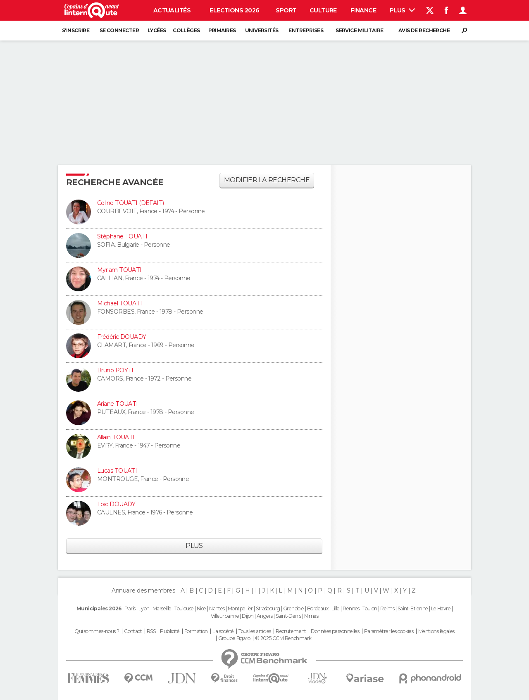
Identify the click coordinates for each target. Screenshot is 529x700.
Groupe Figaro (234, 638)
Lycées (157, 30)
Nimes (311, 616)
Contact (133, 631)
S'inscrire (75, 30)
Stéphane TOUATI (122, 236)
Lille (335, 608)
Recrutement (291, 631)
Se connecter (119, 30)
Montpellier (240, 608)
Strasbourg (268, 608)
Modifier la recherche (267, 180)
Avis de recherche (424, 30)
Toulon (369, 608)
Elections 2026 (234, 10)
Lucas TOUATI (117, 470)
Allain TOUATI (116, 437)
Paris (129, 608)
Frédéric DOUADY (121, 336)
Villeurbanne (225, 616)
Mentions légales (436, 631)
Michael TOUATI (119, 303)
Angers (265, 616)
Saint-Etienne (413, 608)
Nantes (217, 608)
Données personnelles (335, 631)
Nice (201, 608)
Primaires (222, 30)
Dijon (247, 616)
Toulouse (184, 608)
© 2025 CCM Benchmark (283, 638)
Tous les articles (254, 631)
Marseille (162, 608)
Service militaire (359, 30)
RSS (151, 631)
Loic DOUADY (116, 504)
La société (223, 631)
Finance (363, 10)
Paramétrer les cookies (389, 631)
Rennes (351, 608)
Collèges (186, 30)
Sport (286, 10)
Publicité (169, 631)
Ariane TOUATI (117, 403)
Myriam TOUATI (119, 270)
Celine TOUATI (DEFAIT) (130, 203)
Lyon (144, 608)
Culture (323, 10)
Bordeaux (318, 608)
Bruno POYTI (115, 370)
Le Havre (441, 608)
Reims (387, 608)
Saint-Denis (288, 616)
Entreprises (305, 30)
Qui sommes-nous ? (96, 631)
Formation (196, 631)
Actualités (172, 10)
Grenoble (293, 608)
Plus (402, 10)
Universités (262, 30)
